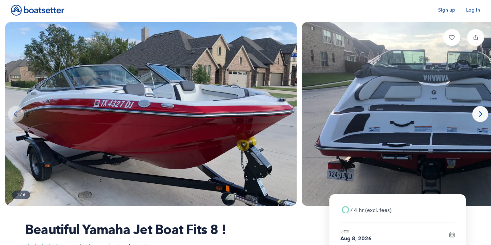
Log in (473, 10)
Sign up (446, 10)
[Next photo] (480, 114)
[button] (451, 37)
